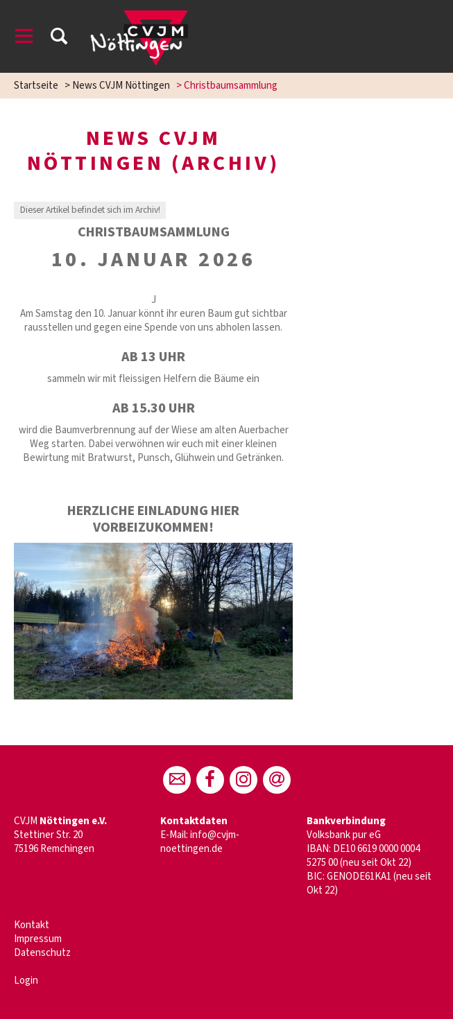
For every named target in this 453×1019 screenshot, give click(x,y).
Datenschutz (42, 953)
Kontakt (31, 925)
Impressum (38, 939)
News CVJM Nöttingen (121, 85)
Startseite (36, 85)
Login (26, 980)
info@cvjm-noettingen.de (199, 842)
